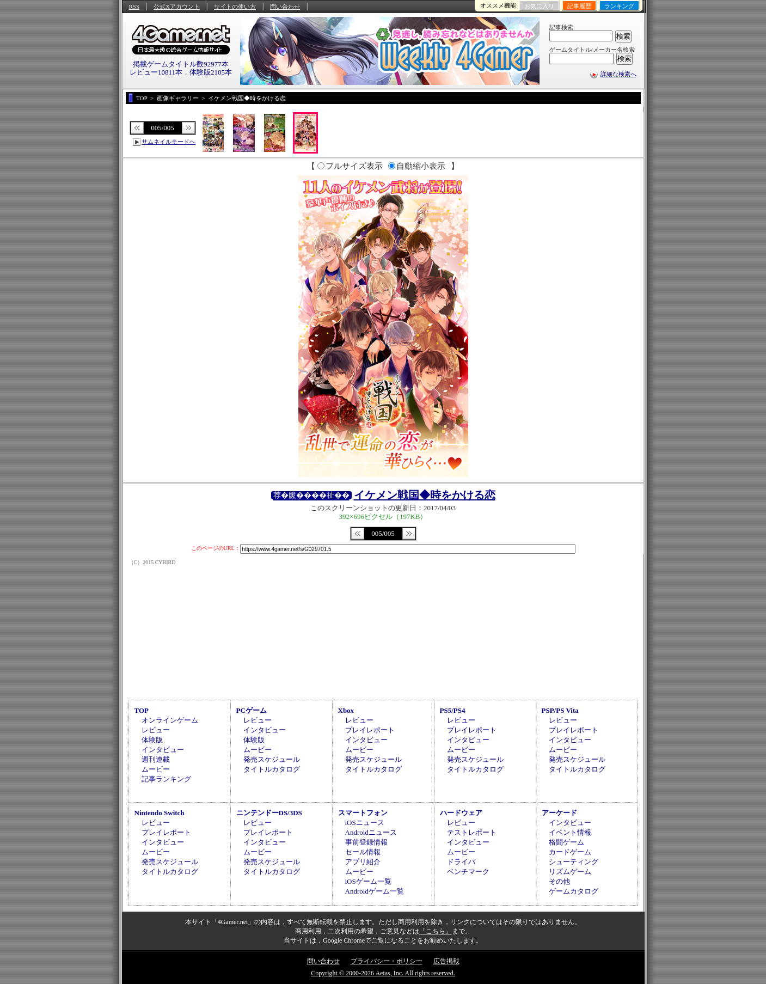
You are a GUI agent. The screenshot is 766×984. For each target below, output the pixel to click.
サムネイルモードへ (168, 141)
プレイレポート (370, 730)
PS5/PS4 (452, 710)
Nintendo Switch (159, 813)
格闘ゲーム (566, 842)
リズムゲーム (570, 871)
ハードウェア (461, 813)
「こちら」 (435, 931)
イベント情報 (570, 832)
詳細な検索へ (618, 74)
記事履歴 (579, 6)
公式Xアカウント (177, 6)
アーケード (559, 813)
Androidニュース (371, 832)
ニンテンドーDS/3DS (269, 813)
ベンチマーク (468, 871)
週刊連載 (156, 759)
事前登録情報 (366, 842)
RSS (134, 6)
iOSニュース (364, 822)
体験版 (152, 740)
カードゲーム (570, 852)
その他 (559, 881)
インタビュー (163, 749)
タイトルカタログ (271, 769)
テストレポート (472, 832)
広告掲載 (446, 961)
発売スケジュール (271, 759)
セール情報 (363, 852)
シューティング (573, 862)
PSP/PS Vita (560, 710)
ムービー (156, 769)
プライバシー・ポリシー (386, 961)
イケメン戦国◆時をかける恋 (424, 495)
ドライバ (461, 862)
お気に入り (539, 6)
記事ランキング (166, 779)
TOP (141, 710)
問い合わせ (285, 6)
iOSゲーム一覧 (368, 881)
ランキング (619, 6)
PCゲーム (251, 710)
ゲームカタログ (573, 891)
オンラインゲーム (170, 720)
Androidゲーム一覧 (374, 891)
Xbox (346, 710)
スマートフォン (363, 813)
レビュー (156, 730)
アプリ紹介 (363, 862)
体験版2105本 (210, 72)
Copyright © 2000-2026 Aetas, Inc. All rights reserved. (383, 973)
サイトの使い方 (235, 6)
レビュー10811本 (156, 72)
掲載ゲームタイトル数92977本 (181, 64)
